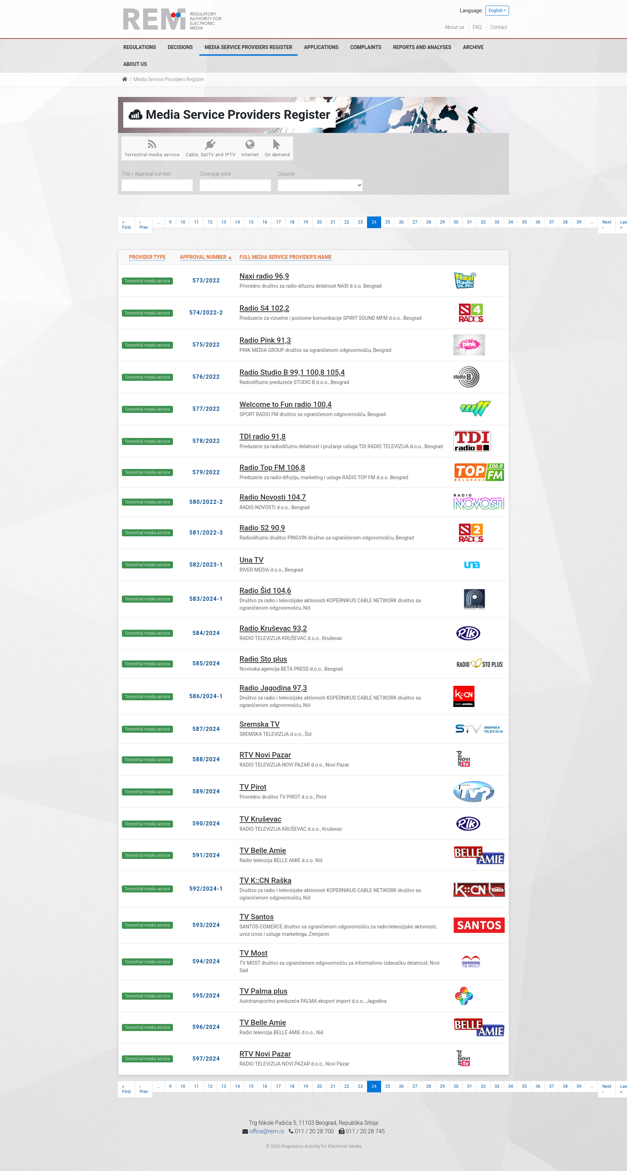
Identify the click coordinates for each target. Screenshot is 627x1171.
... (158, 222)
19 (305, 222)
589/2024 (206, 791)
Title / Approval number (146, 174)
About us (454, 27)
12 (210, 222)
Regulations (139, 47)
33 (497, 222)
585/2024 (206, 663)
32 (483, 222)
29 (442, 222)
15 (251, 222)
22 (346, 222)
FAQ (477, 27)
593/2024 (206, 925)
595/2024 (206, 995)
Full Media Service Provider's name (286, 257)
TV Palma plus (263, 991)
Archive (473, 47)
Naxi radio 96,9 (264, 276)
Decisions (180, 47)
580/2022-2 (206, 502)
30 (456, 222)
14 (237, 222)
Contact (498, 27)
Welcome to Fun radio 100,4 (285, 404)
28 (428, 222)
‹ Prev (143, 225)
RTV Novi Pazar (265, 755)
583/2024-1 (206, 599)
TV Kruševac (260, 819)
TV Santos (257, 917)
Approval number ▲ (206, 257)
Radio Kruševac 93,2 (273, 628)
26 (401, 222)
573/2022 (206, 280)
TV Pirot (253, 787)
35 (524, 222)
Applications (321, 47)
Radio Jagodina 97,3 (273, 688)
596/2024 (206, 1027)
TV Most (254, 953)
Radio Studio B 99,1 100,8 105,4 (292, 372)
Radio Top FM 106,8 (272, 467)
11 (196, 222)
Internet (250, 148)
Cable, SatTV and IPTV (210, 148)
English (496, 10)
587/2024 (206, 729)
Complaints (365, 47)
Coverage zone (215, 174)
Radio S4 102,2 (264, 308)
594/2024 (206, 961)
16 (264, 222)
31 (469, 222)
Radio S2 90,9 (262, 528)
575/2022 (206, 344)
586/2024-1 (206, 696)
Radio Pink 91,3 (265, 340)
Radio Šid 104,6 (265, 590)
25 (387, 222)
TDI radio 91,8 (263, 436)
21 (333, 222)
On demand (277, 148)
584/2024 (206, 633)
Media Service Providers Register (248, 47)
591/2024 (206, 855)
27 (414, 222)
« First (126, 225)
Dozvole (286, 174)
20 (319, 222)
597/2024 (206, 1058)
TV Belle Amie (263, 850)
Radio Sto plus (263, 659)
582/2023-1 (206, 564)
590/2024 (206, 823)
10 (182, 222)
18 (292, 222)
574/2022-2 (206, 312)
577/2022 (206, 408)
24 (374, 222)
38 (565, 222)
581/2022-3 (206, 532)
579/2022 (206, 472)
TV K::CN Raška (266, 880)
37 (551, 222)
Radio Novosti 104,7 (273, 497)
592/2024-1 (206, 888)
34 (510, 222)
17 (278, 222)
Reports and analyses (422, 47)
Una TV (251, 560)
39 (579, 222)
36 (537, 222)
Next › (606, 225)
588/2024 (206, 759)
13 (223, 222)
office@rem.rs (266, 1131)
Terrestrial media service (152, 148)
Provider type (147, 257)
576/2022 (206, 376)
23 (360, 222)
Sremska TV (260, 724)
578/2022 (206, 441)
